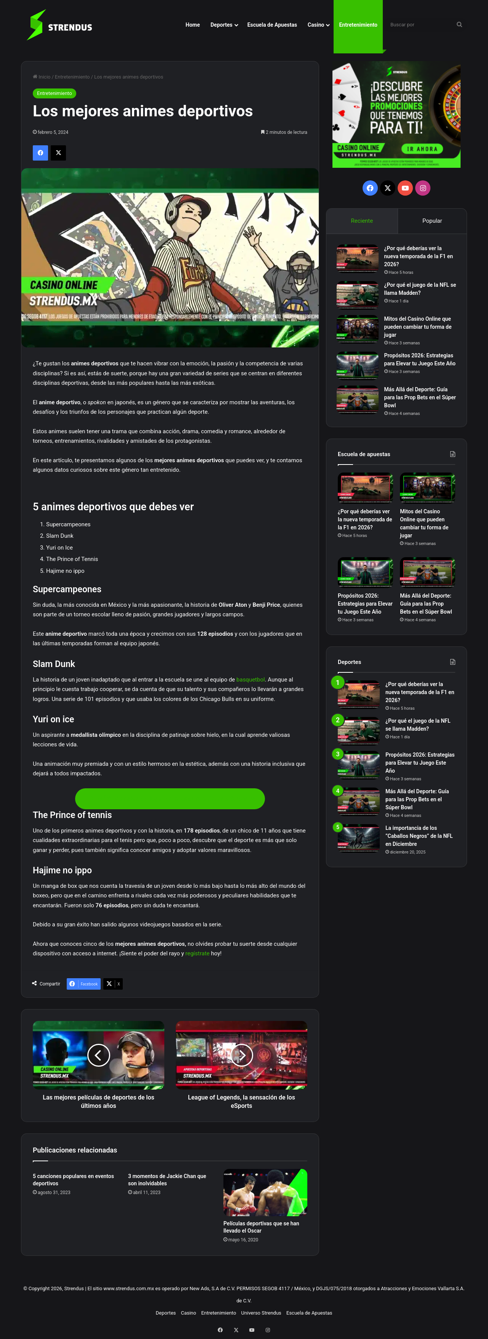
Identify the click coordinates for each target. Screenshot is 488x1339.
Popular (432, 220)
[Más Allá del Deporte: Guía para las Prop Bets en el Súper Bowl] (359, 403)
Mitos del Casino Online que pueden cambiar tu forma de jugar (419, 328)
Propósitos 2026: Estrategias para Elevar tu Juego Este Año (419, 365)
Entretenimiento (358, 25)
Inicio (41, 77)
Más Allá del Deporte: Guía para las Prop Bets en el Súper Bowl (417, 401)
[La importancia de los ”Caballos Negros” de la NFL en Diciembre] (359, 843)
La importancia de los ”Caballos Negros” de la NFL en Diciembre (419, 841)
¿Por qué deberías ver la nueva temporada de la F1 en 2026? (419, 257)
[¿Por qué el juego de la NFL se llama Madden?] (359, 296)
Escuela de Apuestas (272, 25)
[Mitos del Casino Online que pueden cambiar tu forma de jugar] (359, 330)
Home (193, 25)
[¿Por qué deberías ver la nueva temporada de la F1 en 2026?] (359, 260)
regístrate (197, 953)
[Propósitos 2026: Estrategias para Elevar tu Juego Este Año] (359, 367)
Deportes (221, 25)
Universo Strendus (261, 1313)
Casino (316, 25)
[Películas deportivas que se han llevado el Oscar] (265, 1192)
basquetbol (250, 679)
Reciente (362, 220)
